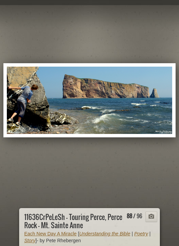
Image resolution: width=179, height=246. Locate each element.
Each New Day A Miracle (50, 233)
